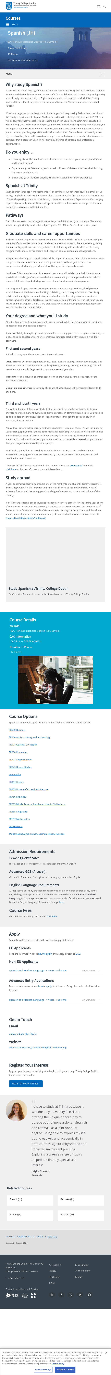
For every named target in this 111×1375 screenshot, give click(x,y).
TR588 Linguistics (18, 811)
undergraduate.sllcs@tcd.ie (23, 1033)
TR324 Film (15, 774)
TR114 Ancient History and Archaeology (30, 737)
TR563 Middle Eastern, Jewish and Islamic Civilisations (37, 804)
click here (52, 916)
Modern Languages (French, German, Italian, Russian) (36, 833)
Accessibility (55, 1265)
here (61, 902)
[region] (55, 1361)
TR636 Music (15, 826)
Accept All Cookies (65, 1369)
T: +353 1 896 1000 (15, 1278)
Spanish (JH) (52, 1237)
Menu (12, 24)
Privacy (52, 1270)
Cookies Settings (83, 1270)
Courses (13, 18)
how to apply (45, 953)
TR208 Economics (18, 752)
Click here (11, 469)
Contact (79, 1277)
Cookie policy (81, 1265)
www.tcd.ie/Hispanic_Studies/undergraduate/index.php (37, 1047)
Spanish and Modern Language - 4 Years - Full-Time (38, 970)
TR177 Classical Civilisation (23, 744)
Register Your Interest (25, 1083)
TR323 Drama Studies (20, 766)
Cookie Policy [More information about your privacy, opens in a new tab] (58, 1363)
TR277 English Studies (20, 759)
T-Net (52, 1282)
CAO (78, 953)
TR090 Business (17, 729)
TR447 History (16, 781)
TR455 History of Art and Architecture (28, 789)
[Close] (106, 1353)
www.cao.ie (76, 465)
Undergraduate (24, 1237)
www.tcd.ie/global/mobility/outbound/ (26, 517)
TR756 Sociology (17, 796)
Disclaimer (54, 1277)
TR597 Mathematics (19, 819)
